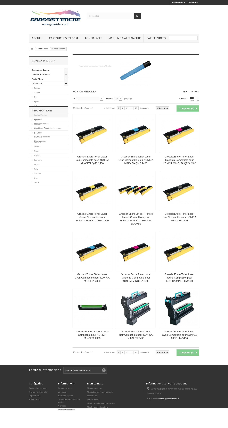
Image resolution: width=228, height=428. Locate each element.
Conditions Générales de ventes (47, 210)
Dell (35, 97)
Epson (36, 101)
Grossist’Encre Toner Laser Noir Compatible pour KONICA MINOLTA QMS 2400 (92, 160)
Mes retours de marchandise (100, 392)
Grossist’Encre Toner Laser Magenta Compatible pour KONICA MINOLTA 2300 (136, 277)
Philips (37, 146)
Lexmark (37, 124)
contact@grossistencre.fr (168, 399)
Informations (42, 193)
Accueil (37, 38)
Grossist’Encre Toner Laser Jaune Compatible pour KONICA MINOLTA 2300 (179, 277)
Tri (74, 99)
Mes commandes (94, 388)
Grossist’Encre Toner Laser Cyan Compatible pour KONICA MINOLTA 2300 (92, 277)
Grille (192, 99)
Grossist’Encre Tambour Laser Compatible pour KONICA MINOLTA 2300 (92, 335)
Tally (36, 169)
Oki (35, 128)
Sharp (36, 164)
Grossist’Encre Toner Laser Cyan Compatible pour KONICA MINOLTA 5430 (179, 335)
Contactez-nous (178, 2)
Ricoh (36, 151)
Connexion (193, 2)
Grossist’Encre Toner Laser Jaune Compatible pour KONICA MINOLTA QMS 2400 (92, 217)
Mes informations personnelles (101, 403)
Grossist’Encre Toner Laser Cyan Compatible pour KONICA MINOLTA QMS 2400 (135, 160)
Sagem (37, 155)
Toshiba (37, 173)
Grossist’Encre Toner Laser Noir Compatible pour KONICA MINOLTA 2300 (179, 217)
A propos (38, 214)
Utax (36, 178)
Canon (37, 92)
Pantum (37, 142)
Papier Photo (156, 38)
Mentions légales (41, 206)
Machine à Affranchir (124, 38)
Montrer (109, 99)
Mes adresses (93, 399)
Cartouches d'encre (64, 38)
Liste (197, 99)
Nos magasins (40, 223)
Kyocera (37, 119)
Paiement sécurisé (42, 219)
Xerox (36, 182)
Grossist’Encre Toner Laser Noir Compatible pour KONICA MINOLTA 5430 (136, 335)
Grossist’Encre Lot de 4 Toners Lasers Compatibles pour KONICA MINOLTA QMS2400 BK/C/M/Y (136, 218)
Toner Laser (93, 38)
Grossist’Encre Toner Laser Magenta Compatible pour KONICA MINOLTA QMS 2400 (179, 160)
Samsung (38, 160)
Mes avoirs (92, 396)
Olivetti (37, 133)
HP (35, 106)
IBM (36, 110)
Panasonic (38, 137)
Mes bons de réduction (97, 407)
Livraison (38, 201)
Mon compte (95, 383)
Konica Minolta (40, 115)
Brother (37, 88)
